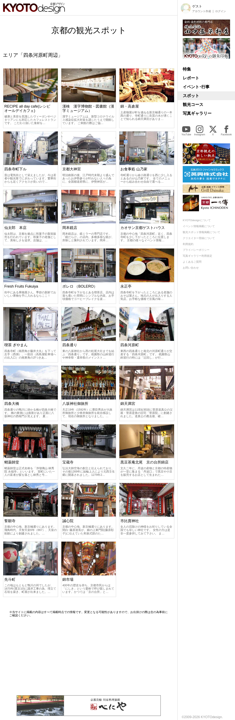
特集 (187, 69)
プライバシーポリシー (196, 249)
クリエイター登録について (199, 238)
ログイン (220, 11)
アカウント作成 (201, 11)
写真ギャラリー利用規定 (197, 255)
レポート (191, 78)
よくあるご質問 (192, 261)
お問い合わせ (191, 267)
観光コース (193, 104)
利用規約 (188, 244)
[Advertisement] (88, 656)
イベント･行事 (196, 87)
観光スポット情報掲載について (201, 232)
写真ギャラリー (197, 113)
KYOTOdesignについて (197, 220)
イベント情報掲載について (199, 226)
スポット (191, 95)
